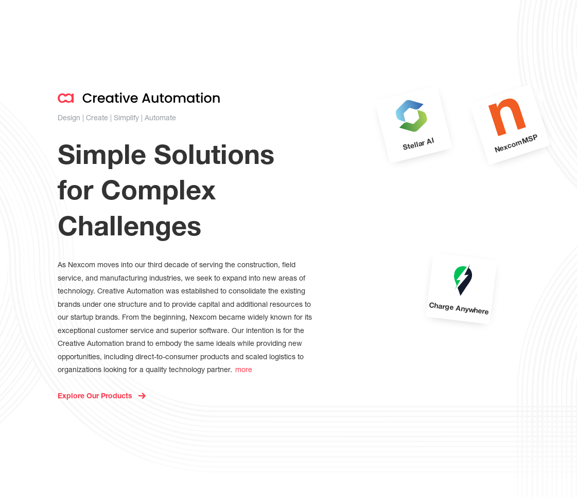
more (243, 369)
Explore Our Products (95, 396)
